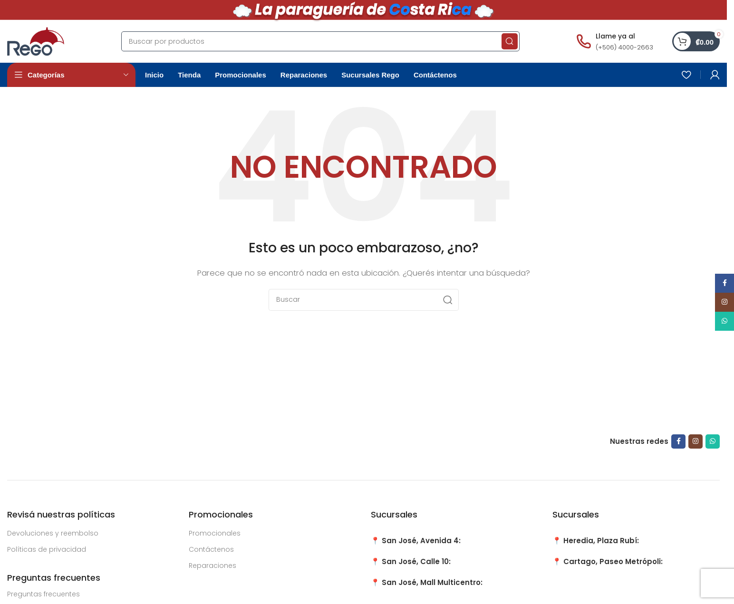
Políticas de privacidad (46, 549)
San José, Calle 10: (416, 561)
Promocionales (215, 533)
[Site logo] (35, 41)
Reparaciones (212, 565)
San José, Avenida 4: (421, 541)
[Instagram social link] (695, 441)
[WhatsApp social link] (712, 441)
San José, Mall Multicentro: (432, 582)
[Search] (320, 41)
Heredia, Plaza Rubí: (601, 541)
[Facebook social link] (678, 441)
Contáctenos (211, 549)
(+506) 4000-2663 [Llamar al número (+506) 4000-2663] (624, 47)
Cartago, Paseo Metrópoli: (613, 561)
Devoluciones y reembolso (52, 533)
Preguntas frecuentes (43, 594)
